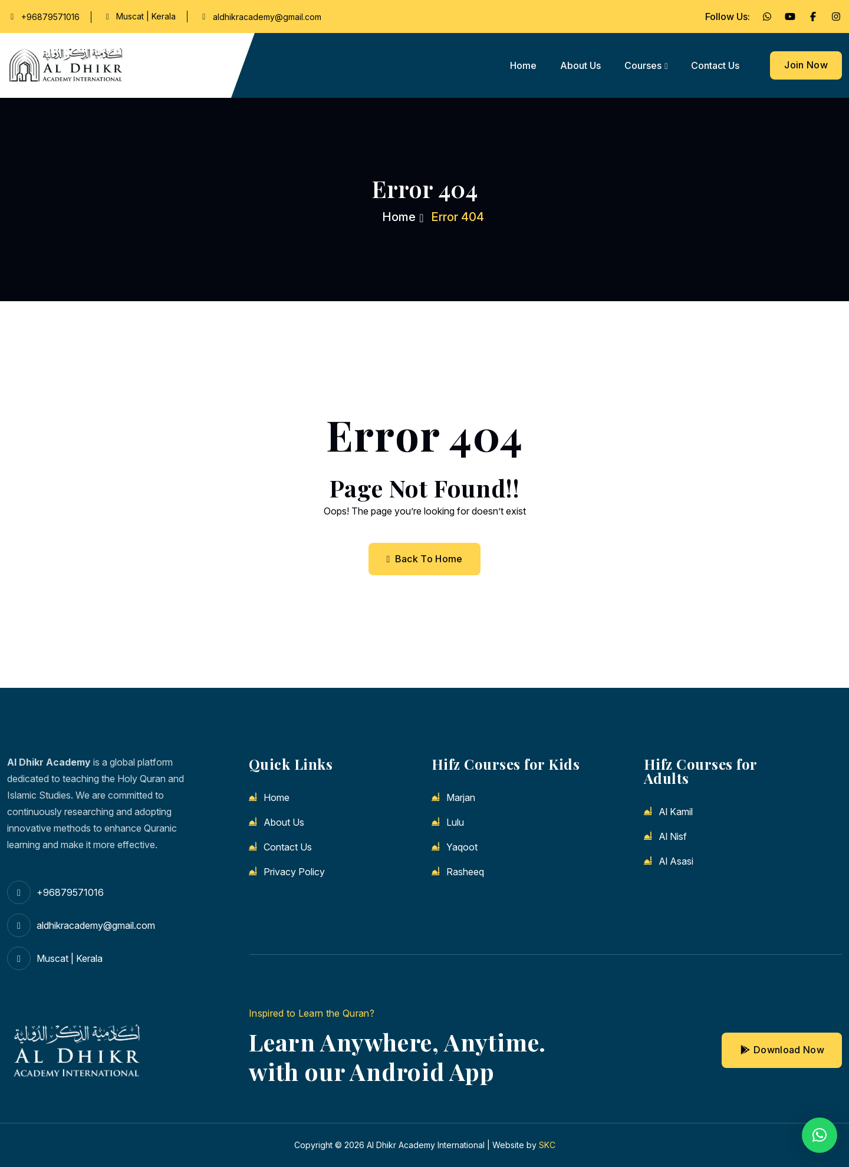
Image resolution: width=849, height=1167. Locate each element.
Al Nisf (673, 836)
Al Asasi (676, 861)
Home (523, 65)
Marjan (460, 797)
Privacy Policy (294, 872)
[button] (819, 1135)
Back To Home (424, 559)
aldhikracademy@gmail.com (267, 17)
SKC (547, 1145)
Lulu (455, 822)
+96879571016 (50, 17)
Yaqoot (462, 847)
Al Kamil (676, 811)
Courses (643, 65)
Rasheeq (465, 872)
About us (580, 65)
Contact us (715, 65)
